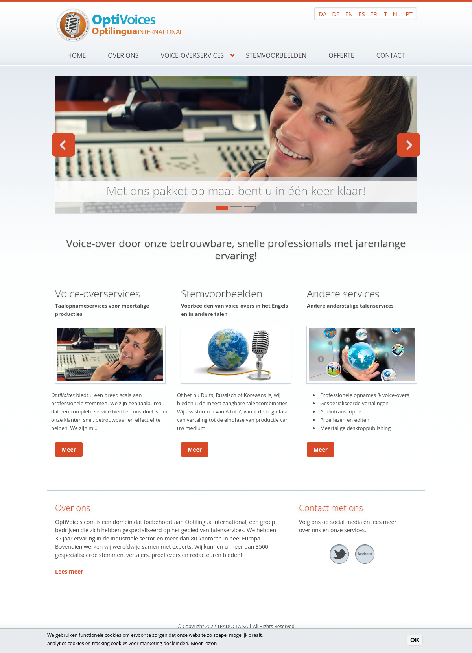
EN (349, 14)
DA (323, 14)
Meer (69, 449)
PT (409, 14)
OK (414, 640)
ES (361, 14)
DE (335, 14)
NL (396, 14)
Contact (390, 55)
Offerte (341, 55)
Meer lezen (204, 643)
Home (76, 55)
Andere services (343, 293)
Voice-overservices (192, 55)
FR (373, 14)
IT (384, 14)
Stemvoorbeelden (276, 55)
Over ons (123, 55)
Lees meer (69, 571)
